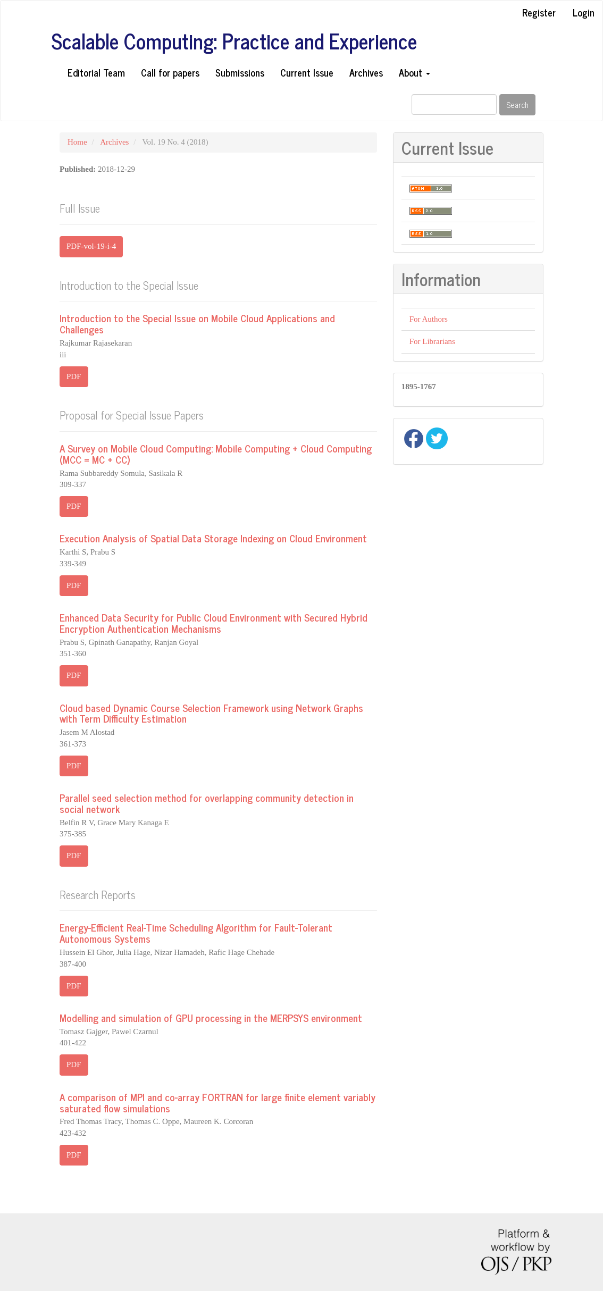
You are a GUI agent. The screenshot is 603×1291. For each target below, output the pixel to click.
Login (583, 12)
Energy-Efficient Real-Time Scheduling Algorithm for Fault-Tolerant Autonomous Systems (196, 932)
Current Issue (306, 72)
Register (539, 12)
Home (77, 142)
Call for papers (170, 72)
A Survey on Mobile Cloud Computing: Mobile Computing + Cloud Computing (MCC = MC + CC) (216, 453)
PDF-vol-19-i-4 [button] (91, 246)
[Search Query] (454, 104)
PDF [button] (73, 376)
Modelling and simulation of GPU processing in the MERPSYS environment (211, 1017)
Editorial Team (96, 72)
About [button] (414, 72)
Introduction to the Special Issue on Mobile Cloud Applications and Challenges (197, 323)
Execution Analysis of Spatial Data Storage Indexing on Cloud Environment (213, 538)
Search (517, 104)
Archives (366, 72)
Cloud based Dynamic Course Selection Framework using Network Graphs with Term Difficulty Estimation (211, 713)
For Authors (428, 319)
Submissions (239, 72)
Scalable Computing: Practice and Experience (234, 41)
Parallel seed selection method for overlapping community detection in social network (207, 803)
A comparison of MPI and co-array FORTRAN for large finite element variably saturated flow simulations (217, 1102)
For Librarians (432, 341)
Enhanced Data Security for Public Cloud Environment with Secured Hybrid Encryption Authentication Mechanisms (213, 622)
